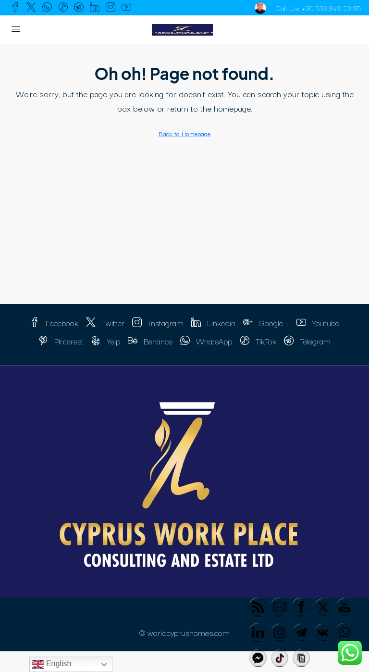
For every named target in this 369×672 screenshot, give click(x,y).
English (51, 664)
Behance (150, 340)
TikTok (258, 340)
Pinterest (61, 340)
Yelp (105, 340)
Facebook (54, 322)
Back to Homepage (184, 133)
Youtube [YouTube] (317, 322)
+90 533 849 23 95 (329, 7)
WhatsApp (206, 340)
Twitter (105, 322)
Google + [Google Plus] (266, 322)
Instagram (158, 322)
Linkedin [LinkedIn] (213, 322)
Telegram (307, 340)
